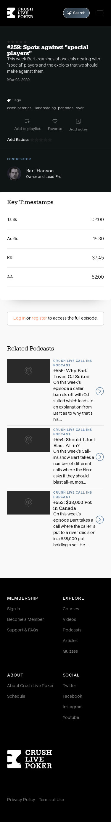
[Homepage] (20, 13)
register (39, 318)
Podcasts (72, 630)
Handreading (45, 108)
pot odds (65, 108)
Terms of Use (51, 800)
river (80, 108)
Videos (69, 620)
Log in (19, 318)
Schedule (16, 696)
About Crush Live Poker (30, 686)
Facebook (72, 696)
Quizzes (70, 651)
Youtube (71, 718)
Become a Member (25, 620)
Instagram (73, 707)
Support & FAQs (22, 630)
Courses (71, 609)
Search (76, 13)
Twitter (69, 686)
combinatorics (19, 108)
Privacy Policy (21, 800)
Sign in (13, 609)
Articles (70, 641)
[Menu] (100, 13)
